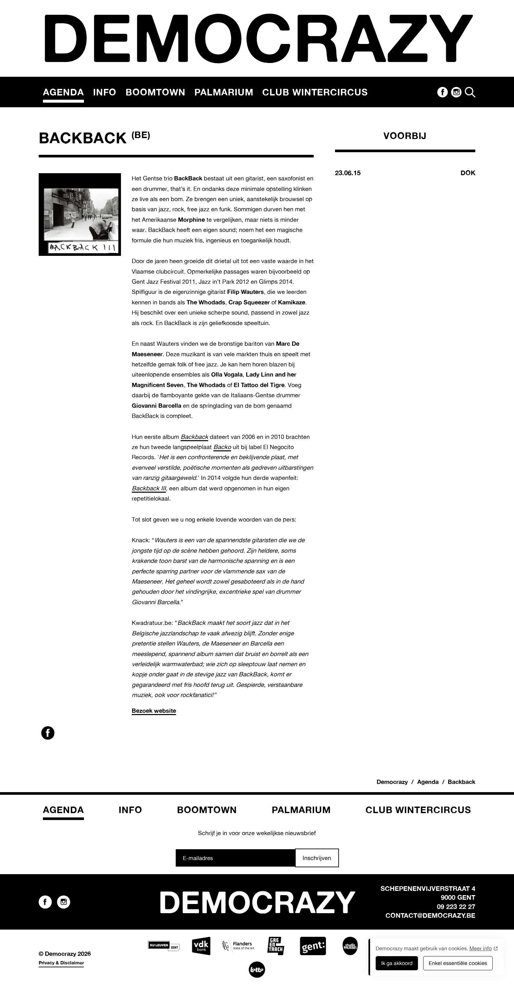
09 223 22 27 (456, 906)
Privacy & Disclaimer (61, 963)
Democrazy (392, 781)
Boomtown (155, 92)
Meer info (480, 948)
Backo (222, 446)
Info (105, 92)
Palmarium (223, 92)
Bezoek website (154, 710)
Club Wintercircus (315, 92)
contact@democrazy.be (430, 915)
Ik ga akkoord (396, 963)
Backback (194, 436)
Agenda (63, 92)
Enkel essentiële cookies (458, 963)
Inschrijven (317, 857)
